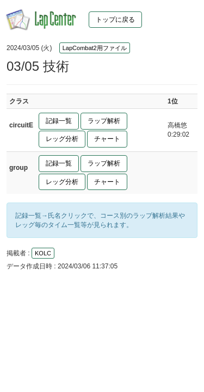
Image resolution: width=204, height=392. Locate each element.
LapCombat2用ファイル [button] (95, 48)
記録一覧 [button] (59, 121)
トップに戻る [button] (115, 19)
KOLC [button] (43, 253)
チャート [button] (107, 139)
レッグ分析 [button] (62, 139)
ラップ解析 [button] (104, 121)
